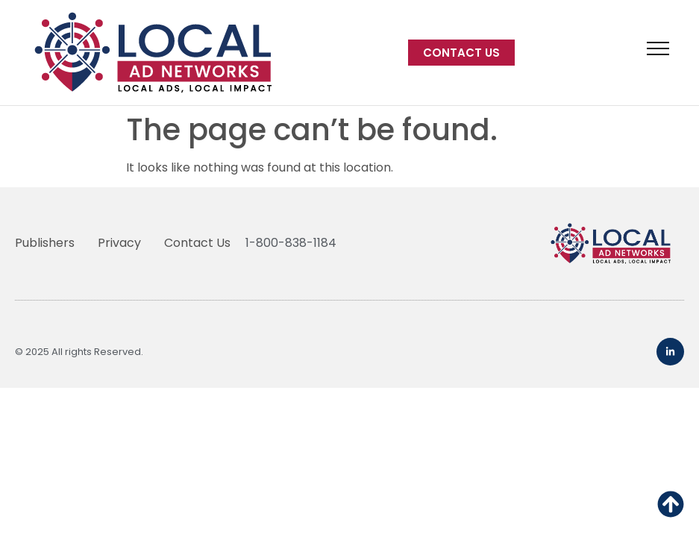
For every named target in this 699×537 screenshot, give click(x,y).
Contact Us (197, 242)
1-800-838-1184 (290, 242)
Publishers (45, 242)
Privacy (119, 242)
